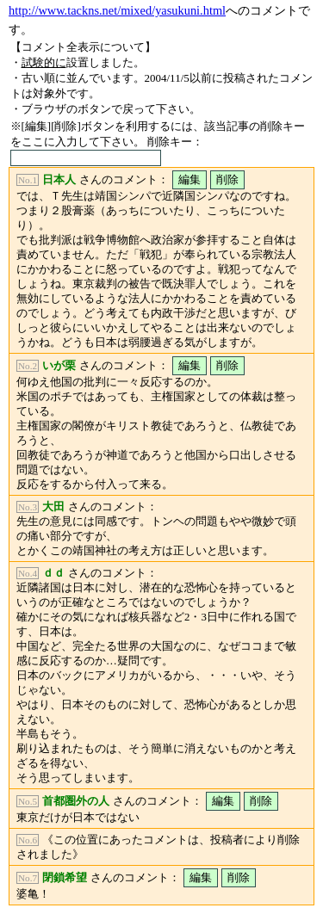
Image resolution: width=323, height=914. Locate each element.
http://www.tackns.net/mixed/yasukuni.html (117, 10)
